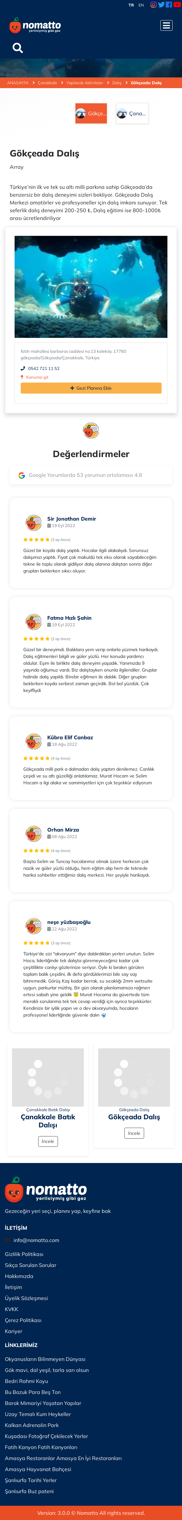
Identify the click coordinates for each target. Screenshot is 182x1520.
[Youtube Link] (177, 5)
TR (131, 5)
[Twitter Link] (161, 5)
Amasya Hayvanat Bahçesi (38, 1469)
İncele (48, 1141)
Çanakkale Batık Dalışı (48, 1109)
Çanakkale (50, 82)
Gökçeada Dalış (146, 82)
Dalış (120, 82)
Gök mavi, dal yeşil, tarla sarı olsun (47, 1370)
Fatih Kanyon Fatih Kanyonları (41, 1447)
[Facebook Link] (169, 5)
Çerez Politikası (23, 1320)
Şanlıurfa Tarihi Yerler (31, 1480)
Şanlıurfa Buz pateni (29, 1491)
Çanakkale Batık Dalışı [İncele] (48, 1120)
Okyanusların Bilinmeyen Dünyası (45, 1359)
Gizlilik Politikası (24, 1254)
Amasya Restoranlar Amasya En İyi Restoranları (63, 1458)
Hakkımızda (19, 1276)
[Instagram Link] (154, 5)
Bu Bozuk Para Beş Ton (33, 1392)
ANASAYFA (21, 82)
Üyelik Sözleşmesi (26, 1298)
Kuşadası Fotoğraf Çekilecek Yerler (46, 1436)
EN (141, 5)
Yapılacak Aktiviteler (87, 82)
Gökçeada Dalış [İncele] (134, 1116)
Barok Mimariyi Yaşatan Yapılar (43, 1403)
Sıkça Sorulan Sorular (30, 1265)
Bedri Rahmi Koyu (26, 1381)
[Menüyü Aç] (166, 25)
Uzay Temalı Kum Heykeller (38, 1414)
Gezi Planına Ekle (91, 388)
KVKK (11, 1309)
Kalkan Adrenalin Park (32, 1425)
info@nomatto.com (36, 1240)
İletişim (13, 1287)
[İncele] (48, 1077)
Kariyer (13, 1331)
